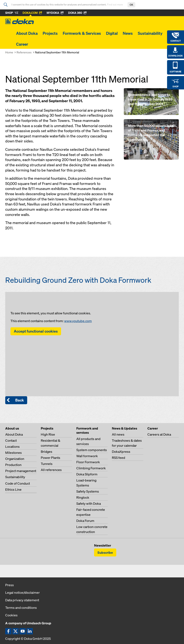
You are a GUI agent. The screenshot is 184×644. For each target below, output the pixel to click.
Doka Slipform (86, 474)
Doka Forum (85, 520)
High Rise (48, 434)
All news (118, 434)
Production (13, 464)
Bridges (46, 451)
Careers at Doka (159, 434)
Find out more (115, 4)
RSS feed (118, 457)
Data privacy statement (22, 600)
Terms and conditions (21, 607)
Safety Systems (87, 491)
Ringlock (82, 497)
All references (51, 469)
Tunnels (46, 463)
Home (9, 52)
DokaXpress (121, 451)
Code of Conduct (17, 483)
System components (91, 450)
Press (9, 585)
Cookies (11, 615)
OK (131, 4)
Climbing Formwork (91, 468)
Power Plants (50, 457)
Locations (12, 446)
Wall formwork (87, 456)
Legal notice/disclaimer (22, 592)
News (128, 33)
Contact (11, 440)
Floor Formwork (88, 462)
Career (22, 44)
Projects (50, 33)
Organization (14, 458)
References (24, 52)
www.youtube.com (78, 321)
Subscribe (105, 552)
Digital (112, 33)
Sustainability (150, 33)
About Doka (27, 33)
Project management (20, 470)
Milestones (13, 452)
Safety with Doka (88, 503)
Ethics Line (13, 489)
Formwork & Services (82, 33)
